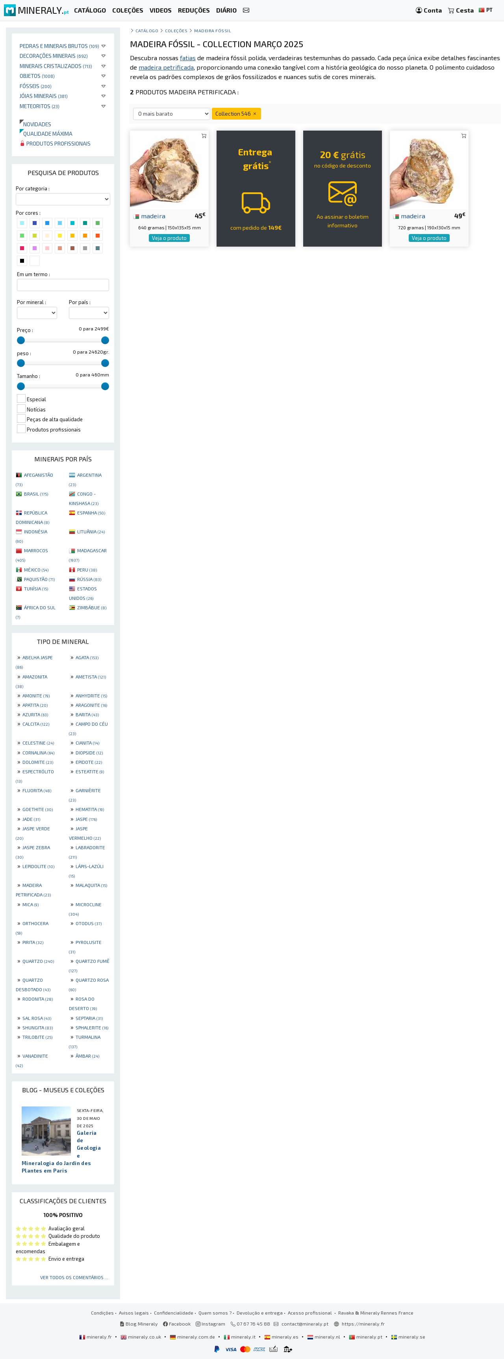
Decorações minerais (54, 55)
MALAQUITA (91, 885)
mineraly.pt (366, 1336)
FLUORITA (36, 790)
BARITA (87, 714)
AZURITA (35, 714)
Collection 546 (236, 113)
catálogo (146, 30)
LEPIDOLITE (38, 866)
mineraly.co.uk (141, 1336)
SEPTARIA (89, 1018)
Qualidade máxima (46, 133)
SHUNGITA (37, 1027)
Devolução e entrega (260, 1312)
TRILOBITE (37, 1037)
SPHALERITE (92, 1027)
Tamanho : (28, 376)
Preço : (25, 330)
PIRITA (32, 942)
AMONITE (36, 695)
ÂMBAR (87, 1055)
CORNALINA (38, 752)
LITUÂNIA (91, 531)
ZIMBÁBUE (91, 607)
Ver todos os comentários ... (74, 1277)
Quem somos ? (215, 1312)
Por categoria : (33, 188)
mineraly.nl (324, 1336)
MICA (30, 904)
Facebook (177, 1323)
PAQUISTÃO (39, 579)
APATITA (35, 705)
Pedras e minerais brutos (59, 45)
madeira (149, 215)
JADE (31, 819)
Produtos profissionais (55, 143)
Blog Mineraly (139, 1323)
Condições (102, 1312)
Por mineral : (31, 302)
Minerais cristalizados (56, 66)
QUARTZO (38, 961)
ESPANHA (91, 512)
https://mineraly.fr (363, 1323)
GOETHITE (37, 809)
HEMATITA (90, 809)
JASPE (86, 819)
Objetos (37, 75)
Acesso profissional (310, 1312)
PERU (87, 569)
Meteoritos (39, 106)
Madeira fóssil (213, 30)
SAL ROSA (36, 1018)
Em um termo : (33, 274)
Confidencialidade (173, 1312)
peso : (24, 353)
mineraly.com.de (193, 1336)
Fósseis (36, 86)
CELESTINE (38, 742)
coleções (176, 30)
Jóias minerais (44, 95)
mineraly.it (240, 1336)
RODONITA (37, 998)
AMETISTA (91, 676)
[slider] (21, 340)
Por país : (80, 302)
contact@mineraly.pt (305, 1323)
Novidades (35, 124)
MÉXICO (36, 569)
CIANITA (87, 742)
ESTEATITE (90, 771)
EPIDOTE (89, 762)
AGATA (87, 657)
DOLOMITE (37, 762)
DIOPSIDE (89, 752)
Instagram (210, 1323)
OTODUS (89, 923)
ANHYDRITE (91, 695)
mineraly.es (282, 1336)
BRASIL (36, 493)
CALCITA (35, 724)
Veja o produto (169, 238)
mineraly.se (408, 1336)
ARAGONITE (91, 705)
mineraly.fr (96, 1336)
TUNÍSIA (36, 588)
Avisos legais (134, 1312)
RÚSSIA (89, 579)
